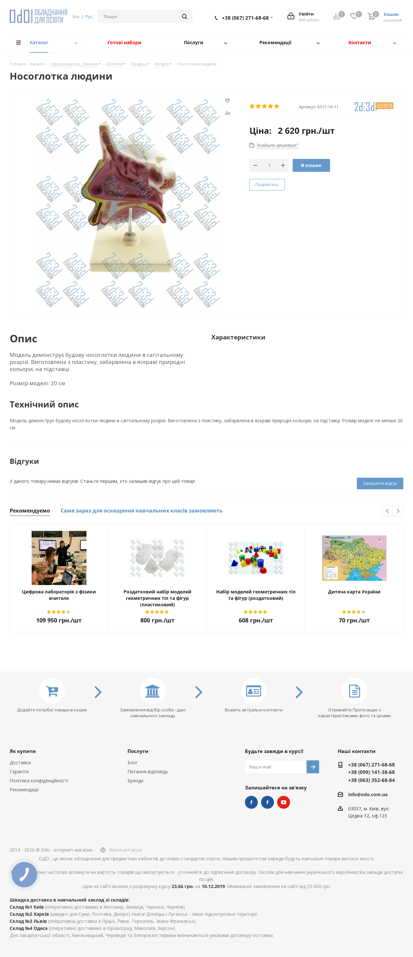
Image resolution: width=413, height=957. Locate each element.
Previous (387, 511)
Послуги (137, 751)
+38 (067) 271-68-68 (245, 18)
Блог (132, 762)
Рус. (89, 16)
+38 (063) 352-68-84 (371, 780)
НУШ (267, 802)
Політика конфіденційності (39, 780)
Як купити (23, 751)
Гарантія (19, 771)
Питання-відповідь (147, 771)
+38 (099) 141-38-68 (371, 772)
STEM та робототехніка (251, 802)
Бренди (135, 780)
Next (398, 511)
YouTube (283, 802)
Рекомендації (24, 789)
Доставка (20, 762)
